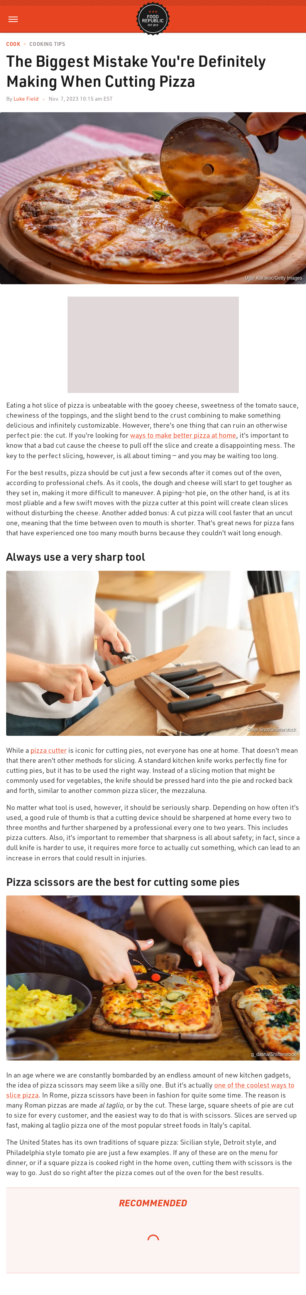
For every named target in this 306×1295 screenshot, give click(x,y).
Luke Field (26, 98)
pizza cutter (48, 750)
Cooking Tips (47, 44)
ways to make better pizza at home (183, 435)
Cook (13, 44)
